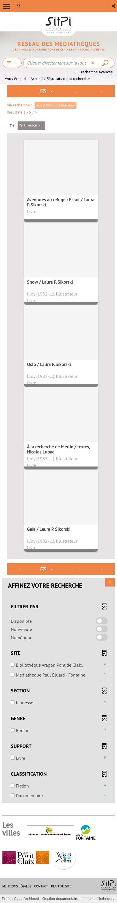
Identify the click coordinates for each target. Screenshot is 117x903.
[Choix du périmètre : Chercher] (12, 63)
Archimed (31, 898)
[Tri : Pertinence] (31, 125)
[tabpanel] (58, 445)
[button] (114, 6)
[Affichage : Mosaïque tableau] (48, 91)
